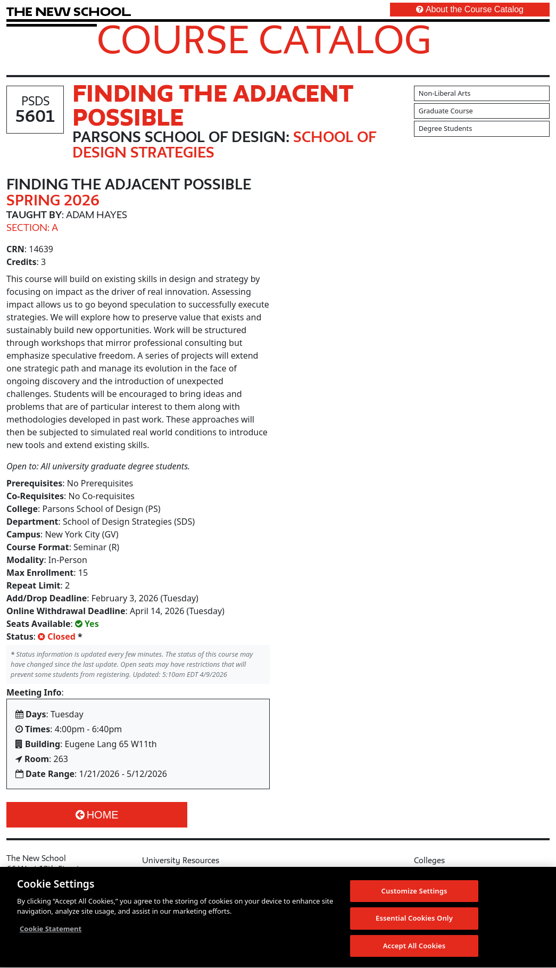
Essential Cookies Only (414, 922)
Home (97, 815)
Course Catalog (264, 39)
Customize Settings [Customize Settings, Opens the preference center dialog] (414, 894)
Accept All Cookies (414, 950)
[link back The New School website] (68, 11)
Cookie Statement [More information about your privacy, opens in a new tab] (50, 932)
